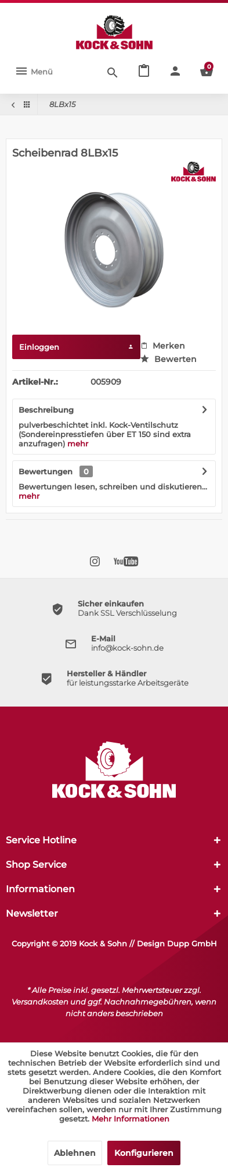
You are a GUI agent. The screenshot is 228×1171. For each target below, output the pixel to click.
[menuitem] (33, 71)
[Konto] (175, 71)
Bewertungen (46, 471)
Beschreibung (46, 409)
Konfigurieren (143, 1153)
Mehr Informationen (130, 1118)
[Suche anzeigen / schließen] (112, 71)
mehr (77, 443)
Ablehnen (75, 1153)
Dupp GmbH (192, 943)
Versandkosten (40, 1001)
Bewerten (168, 359)
